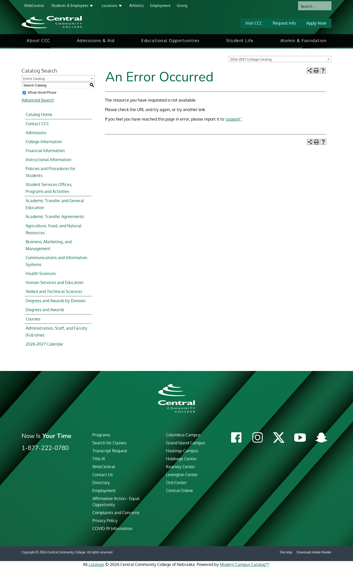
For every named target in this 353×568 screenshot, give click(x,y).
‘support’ (233, 119)
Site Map (286, 552)
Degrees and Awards (45, 309)
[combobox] (280, 59)
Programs (101, 434)
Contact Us (102, 474)
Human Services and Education (54, 282)
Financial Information (45, 150)
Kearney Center (180, 466)
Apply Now (316, 23)
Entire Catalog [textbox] (34, 78)
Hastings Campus (182, 450)
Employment (160, 5)
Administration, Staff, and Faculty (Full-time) (56, 332)
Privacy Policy (104, 520)
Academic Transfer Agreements (55, 216)
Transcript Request (109, 450)
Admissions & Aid (96, 40)
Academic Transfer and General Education (55, 204)
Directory (101, 482)
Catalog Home (39, 114)
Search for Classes (109, 442)
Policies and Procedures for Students (50, 172)
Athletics (136, 5)
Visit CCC (254, 23)
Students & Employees (70, 5)
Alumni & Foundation (303, 40)
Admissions (36, 132)
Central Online (179, 490)
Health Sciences (41, 273)
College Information (44, 141)
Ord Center (176, 482)
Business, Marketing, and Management (49, 245)
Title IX (98, 458)
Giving (182, 5)
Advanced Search (38, 100)
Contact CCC (37, 123)
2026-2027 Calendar (44, 344)
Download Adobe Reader (314, 552)
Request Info (284, 23)
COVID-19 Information (112, 528)
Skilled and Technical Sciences (54, 291)
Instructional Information (48, 159)
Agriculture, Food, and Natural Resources (53, 229)
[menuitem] (38, 40)
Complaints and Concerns (115, 512)
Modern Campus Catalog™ (244, 564)
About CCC (38, 40)
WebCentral (34, 5)
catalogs (96, 564)
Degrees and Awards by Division (55, 300)
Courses (33, 318)
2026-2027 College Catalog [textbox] (251, 59)
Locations (109, 5)
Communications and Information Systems (56, 261)
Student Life (239, 40)
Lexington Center (182, 474)
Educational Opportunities (170, 40)
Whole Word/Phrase (42, 92)
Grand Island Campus (185, 442)
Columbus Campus (183, 434)
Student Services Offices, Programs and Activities (49, 188)
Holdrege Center (181, 458)
